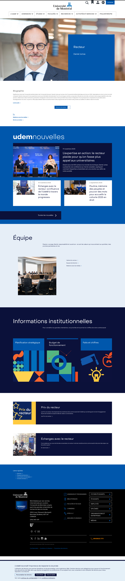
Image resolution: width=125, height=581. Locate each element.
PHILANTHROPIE (106, 14)
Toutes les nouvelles (46, 228)
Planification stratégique (27, 360)
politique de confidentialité (29, 578)
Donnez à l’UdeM (21, 530)
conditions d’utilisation (48, 578)
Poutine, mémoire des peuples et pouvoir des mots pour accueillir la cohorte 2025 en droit (98, 206)
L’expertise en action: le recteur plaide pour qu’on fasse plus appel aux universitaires (84, 169)
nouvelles (38, 149)
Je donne (110, 2)
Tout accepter (51, 575)
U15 (32, 549)
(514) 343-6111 (34, 544)
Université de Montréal (62, 9)
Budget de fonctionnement (57, 361)
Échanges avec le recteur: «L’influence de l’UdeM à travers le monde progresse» (48, 204)
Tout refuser (39, 575)
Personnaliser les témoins (24, 575)
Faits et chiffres (91, 360)
